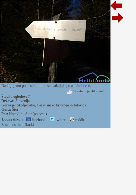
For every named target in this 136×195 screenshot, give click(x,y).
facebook (36, 120)
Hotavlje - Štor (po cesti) (28, 114)
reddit (77, 120)
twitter (57, 120)
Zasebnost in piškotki (17, 125)
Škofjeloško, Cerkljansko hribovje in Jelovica (51, 105)
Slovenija (22, 101)
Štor (15, 110)
